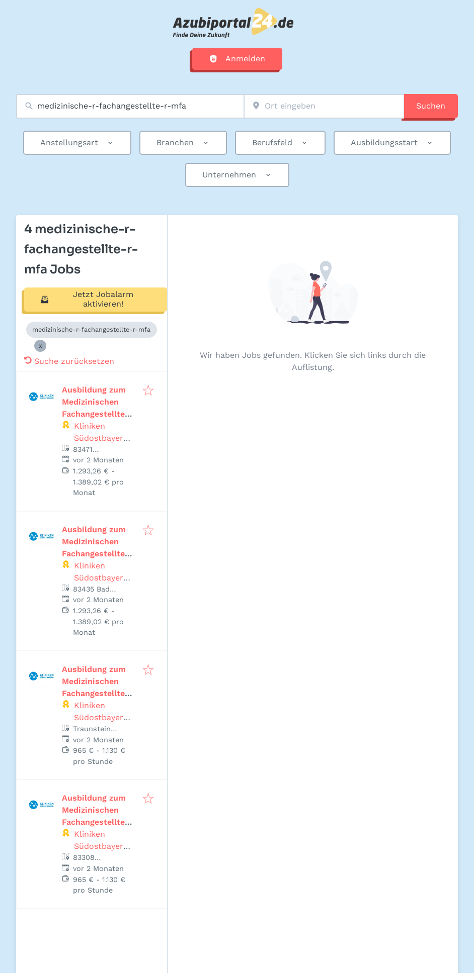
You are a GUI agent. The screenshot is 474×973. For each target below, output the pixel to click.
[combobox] (130, 106)
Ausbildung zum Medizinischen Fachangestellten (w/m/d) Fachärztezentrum (98, 693)
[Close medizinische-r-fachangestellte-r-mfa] (40, 346)
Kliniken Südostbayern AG (101, 438)
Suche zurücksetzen (69, 361)
